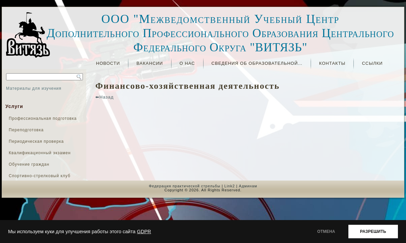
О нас (187, 63)
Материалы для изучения (33, 88)
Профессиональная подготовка (43, 118)
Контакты (332, 63)
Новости (108, 63)
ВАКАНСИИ (149, 63)
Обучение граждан (29, 164)
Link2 (229, 186)
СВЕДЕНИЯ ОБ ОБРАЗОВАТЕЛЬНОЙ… (257, 63)
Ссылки (372, 63)
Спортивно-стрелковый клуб (39, 175)
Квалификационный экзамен (40, 153)
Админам (248, 186)
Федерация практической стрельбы (184, 186)
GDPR (144, 231)
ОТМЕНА (326, 231)
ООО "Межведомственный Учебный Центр (220, 19)
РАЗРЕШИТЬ (373, 231)
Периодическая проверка (36, 141)
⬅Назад (104, 97)
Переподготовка (26, 130)
